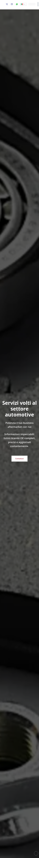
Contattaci (19, 458)
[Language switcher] (23, 4)
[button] (23, 4)
